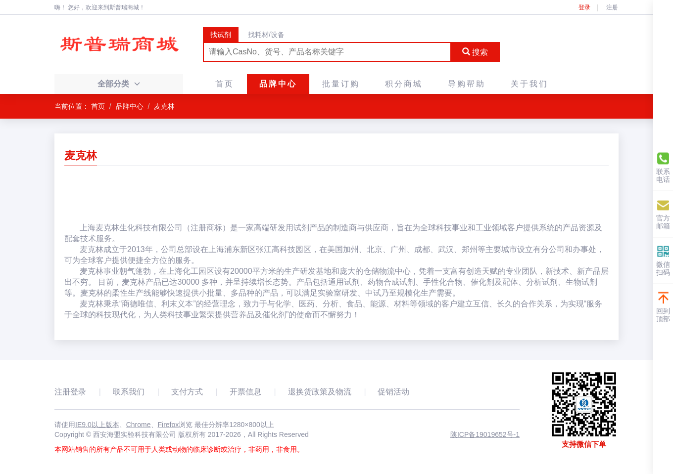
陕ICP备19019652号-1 (485, 434)
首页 (224, 84)
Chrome (138, 425)
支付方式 (187, 392)
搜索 (475, 52)
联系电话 (663, 167)
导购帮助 (466, 84)
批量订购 (341, 84)
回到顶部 (663, 306)
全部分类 (118, 84)
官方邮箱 (663, 213)
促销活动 (393, 392)
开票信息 (245, 392)
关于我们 (529, 84)
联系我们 (128, 392)
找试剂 (220, 35)
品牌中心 (278, 84)
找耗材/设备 (266, 35)
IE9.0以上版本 (97, 425)
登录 (584, 7)
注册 (612, 7)
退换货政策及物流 (319, 392)
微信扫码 (663, 260)
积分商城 (404, 84)
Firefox (168, 425)
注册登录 (70, 392)
